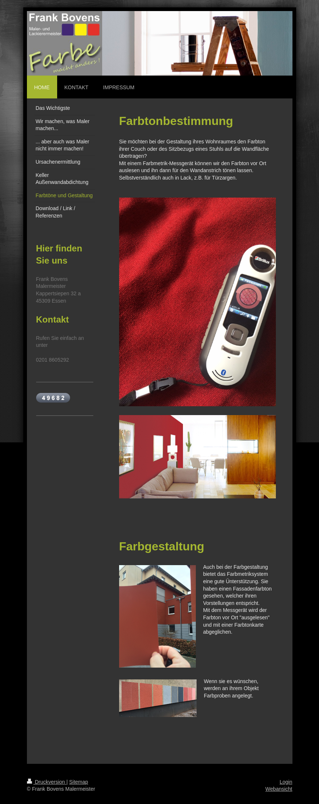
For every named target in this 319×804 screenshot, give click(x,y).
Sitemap (78, 782)
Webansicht (279, 789)
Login (286, 782)
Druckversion (46, 782)
